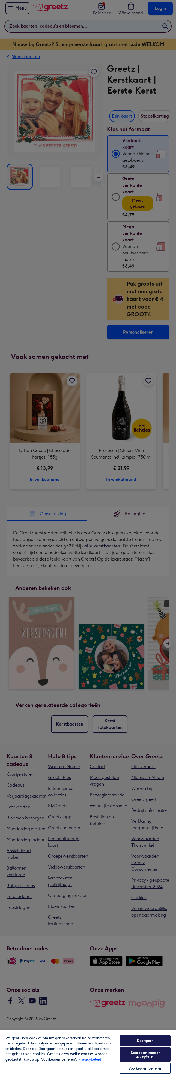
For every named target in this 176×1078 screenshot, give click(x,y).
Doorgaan (145, 1041)
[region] (88, 1053)
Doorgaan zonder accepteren (145, 1054)
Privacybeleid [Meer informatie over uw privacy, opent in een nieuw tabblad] (89, 1059)
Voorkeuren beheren (145, 1068)
